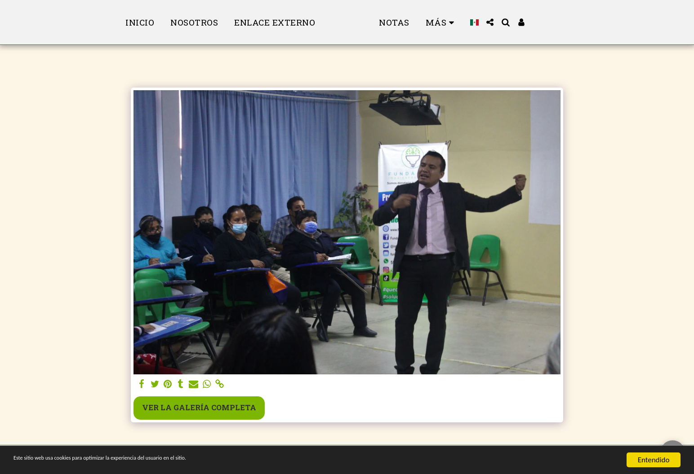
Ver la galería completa (199, 407)
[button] (515, 22)
